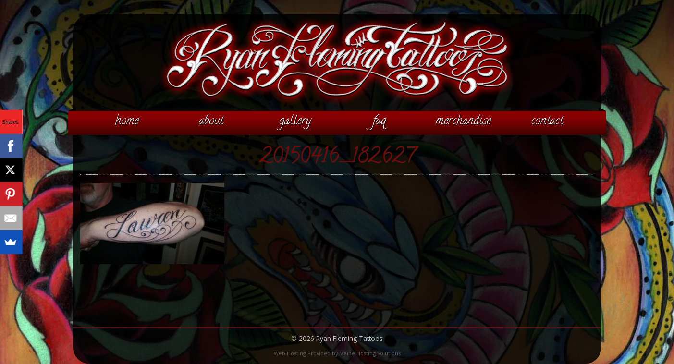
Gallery (295, 121)
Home (127, 121)
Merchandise (463, 121)
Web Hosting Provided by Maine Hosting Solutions (337, 353)
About (211, 121)
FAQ (379, 121)
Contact (547, 121)
